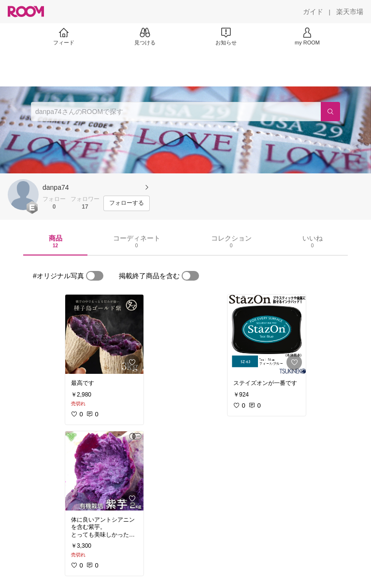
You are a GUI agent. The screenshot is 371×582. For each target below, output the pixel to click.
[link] (104, 334)
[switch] (94, 276)
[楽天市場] (349, 11)
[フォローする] (126, 203)
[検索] (330, 111)
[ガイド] (313, 11)
